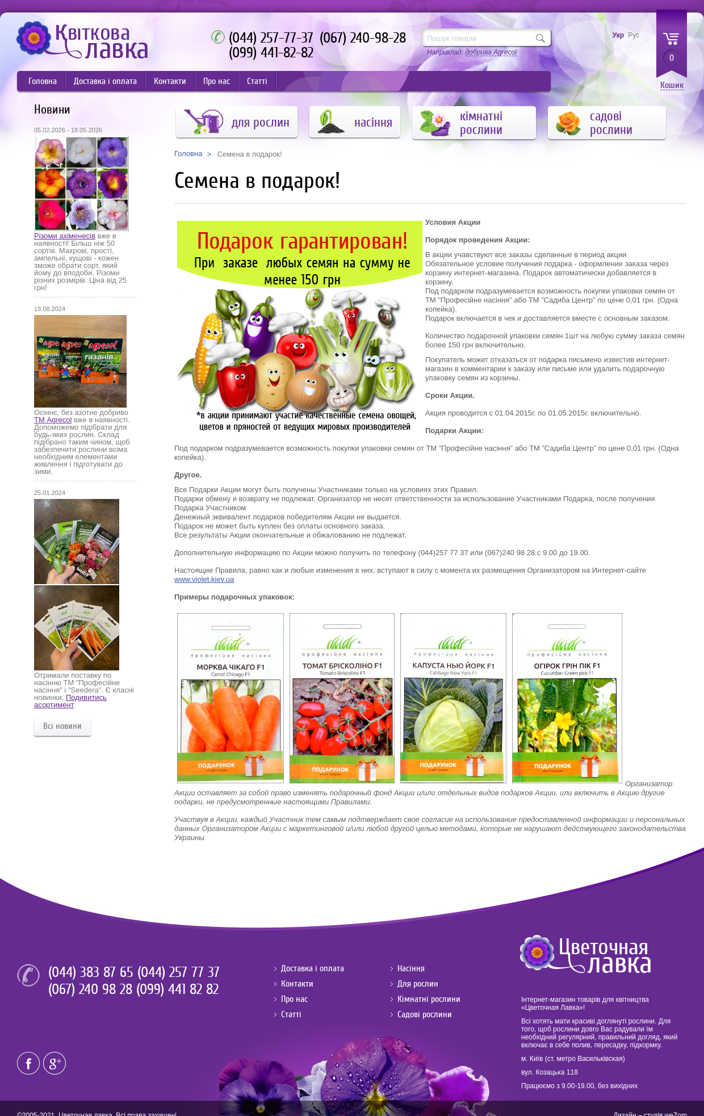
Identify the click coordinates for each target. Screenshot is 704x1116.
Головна (42, 81)
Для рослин (417, 984)
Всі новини (62, 726)
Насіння (411, 968)
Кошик (672, 85)
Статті (257, 81)
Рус (633, 35)
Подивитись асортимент (70, 701)
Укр (618, 35)
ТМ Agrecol (53, 420)
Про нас (216, 81)
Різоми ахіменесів (64, 236)
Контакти (170, 81)
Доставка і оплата (105, 81)
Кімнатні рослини (428, 999)
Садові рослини (424, 1014)
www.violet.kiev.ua (204, 579)
